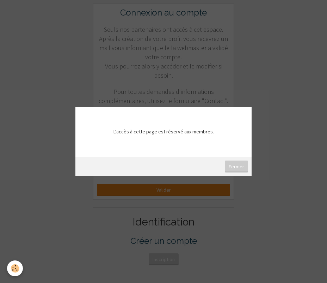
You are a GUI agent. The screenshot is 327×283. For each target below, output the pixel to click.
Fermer (236, 166)
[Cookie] (15, 268)
